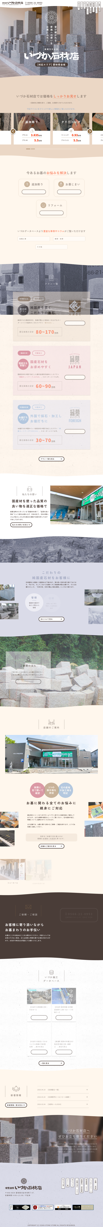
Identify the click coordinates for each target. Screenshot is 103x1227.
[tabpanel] (71, 128)
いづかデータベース (96, 7)
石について (84, 5)
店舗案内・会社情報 (90, 7)
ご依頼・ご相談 (99, 6)
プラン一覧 (82, 5)
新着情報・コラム (93, 6)
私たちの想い (79, 5)
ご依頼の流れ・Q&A (87, 8)
